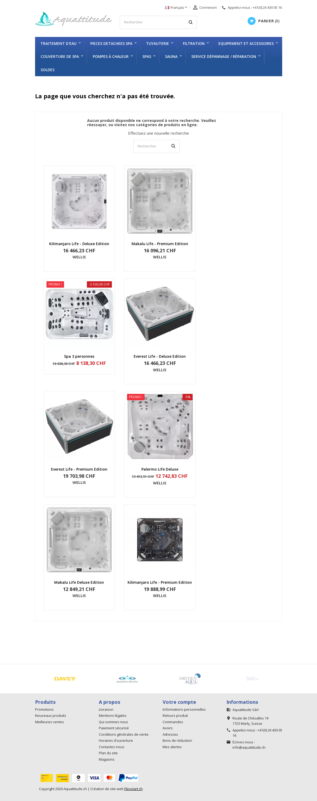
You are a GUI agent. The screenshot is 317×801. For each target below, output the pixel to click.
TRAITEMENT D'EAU (58, 43)
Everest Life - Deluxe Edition (160, 356)
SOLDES (47, 69)
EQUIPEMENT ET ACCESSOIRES (246, 43)
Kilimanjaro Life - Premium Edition (160, 582)
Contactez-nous (111, 746)
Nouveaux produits (50, 715)
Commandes (173, 721)
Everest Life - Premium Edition (79, 469)
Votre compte (179, 702)
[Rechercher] (158, 22)
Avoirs (168, 728)
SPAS (146, 56)
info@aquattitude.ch (249, 747)
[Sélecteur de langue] (176, 7)
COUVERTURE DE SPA (60, 56)
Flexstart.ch (133, 788)
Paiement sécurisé (114, 728)
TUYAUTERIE (157, 43)
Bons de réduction (177, 740)
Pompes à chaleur (111, 56)
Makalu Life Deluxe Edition (79, 582)
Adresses (170, 734)
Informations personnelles (184, 709)
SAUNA (171, 56)
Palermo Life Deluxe (159, 469)
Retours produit (175, 715)
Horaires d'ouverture (116, 740)
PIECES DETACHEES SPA (111, 43)
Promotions (44, 709)
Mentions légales (112, 715)
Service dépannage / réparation (223, 56)
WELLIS (79, 256)
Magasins (107, 759)
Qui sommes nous (113, 721)
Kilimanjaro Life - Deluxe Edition (79, 243)
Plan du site (108, 753)
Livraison (106, 709)
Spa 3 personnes (79, 356)
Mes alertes (172, 746)
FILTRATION (194, 43)
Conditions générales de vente (124, 734)
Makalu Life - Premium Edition (160, 243)
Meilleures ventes (49, 721)
